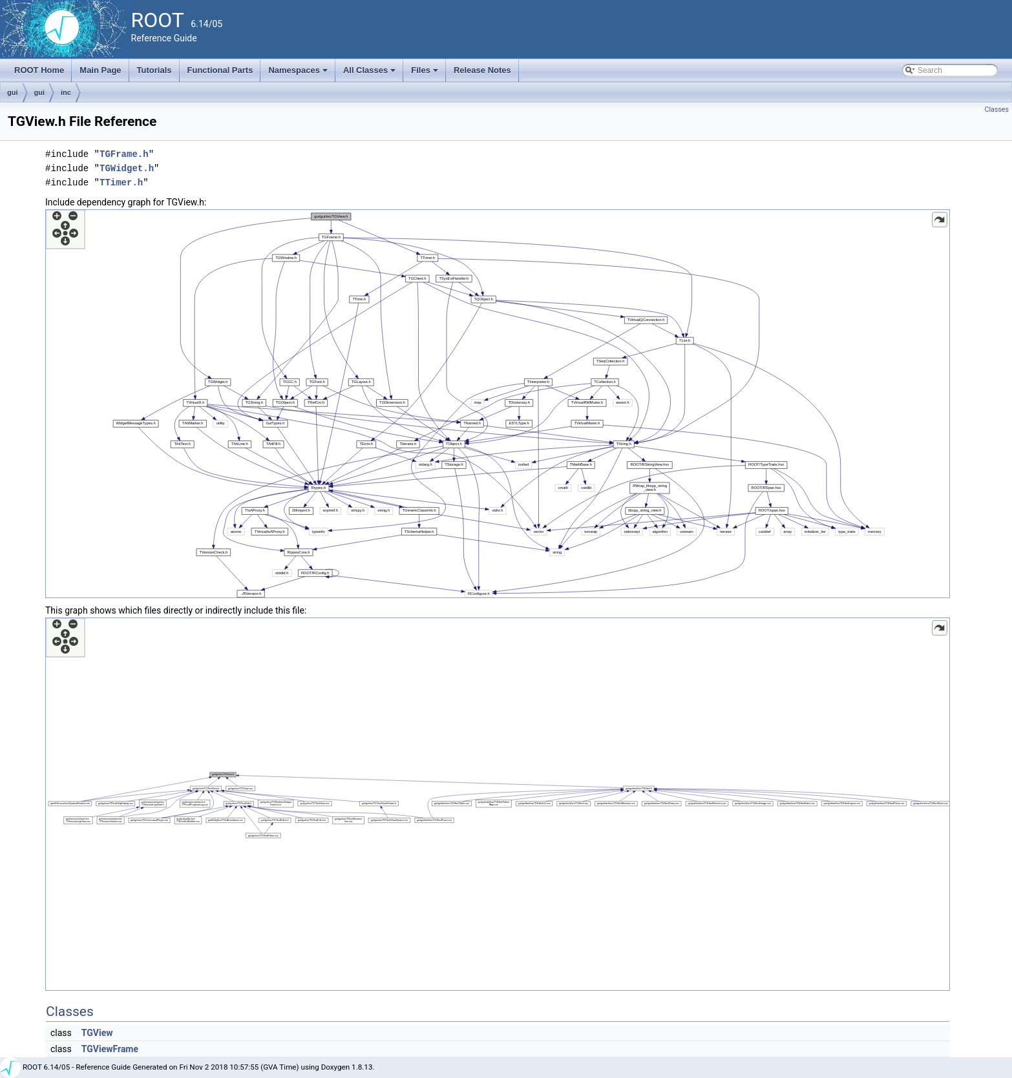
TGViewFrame (109, 1049)
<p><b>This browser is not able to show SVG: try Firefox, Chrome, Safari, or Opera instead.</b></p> (497, 403)
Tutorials (154, 70)
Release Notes (482, 70)
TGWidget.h (127, 168)
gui (12, 92)
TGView (97, 1033)
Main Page (100, 70)
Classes (997, 109)
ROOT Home (39, 70)
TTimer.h (121, 182)
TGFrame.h (124, 154)
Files (425, 73)
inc (66, 92)
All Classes (370, 73)
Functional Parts (220, 70)
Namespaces (299, 73)
